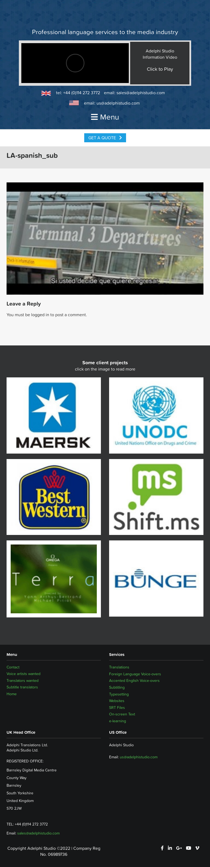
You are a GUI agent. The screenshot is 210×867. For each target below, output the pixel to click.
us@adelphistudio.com (118, 103)
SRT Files (117, 707)
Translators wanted (23, 680)
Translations (119, 667)
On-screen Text (122, 714)
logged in (40, 314)
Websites (116, 700)
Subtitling (117, 687)
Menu (105, 117)
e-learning (117, 721)
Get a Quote (105, 137)
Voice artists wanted (23, 674)
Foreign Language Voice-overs (135, 674)
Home (12, 694)
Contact (13, 667)
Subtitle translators (22, 687)
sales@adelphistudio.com (140, 92)
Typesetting (119, 694)
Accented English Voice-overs (134, 680)
